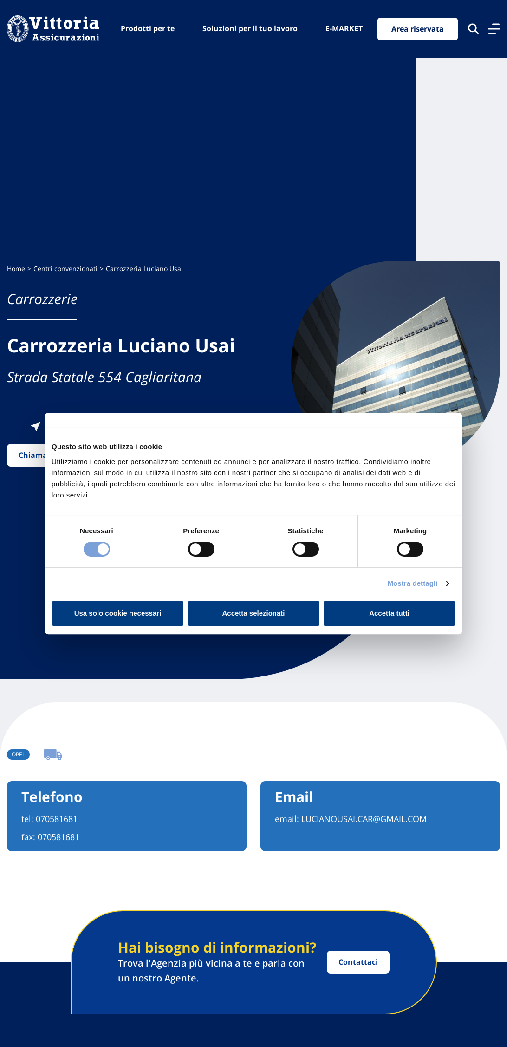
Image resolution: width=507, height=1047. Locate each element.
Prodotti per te (148, 28)
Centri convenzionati (65, 268)
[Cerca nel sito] (473, 28)
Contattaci (358, 962)
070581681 (57, 818)
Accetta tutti (389, 613)
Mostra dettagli (412, 583)
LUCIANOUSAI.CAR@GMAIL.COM (364, 818)
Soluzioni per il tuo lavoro (250, 28)
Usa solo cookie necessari (118, 613)
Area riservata (417, 29)
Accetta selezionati (253, 613)
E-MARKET (344, 28)
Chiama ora (40, 455)
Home (16, 268)
